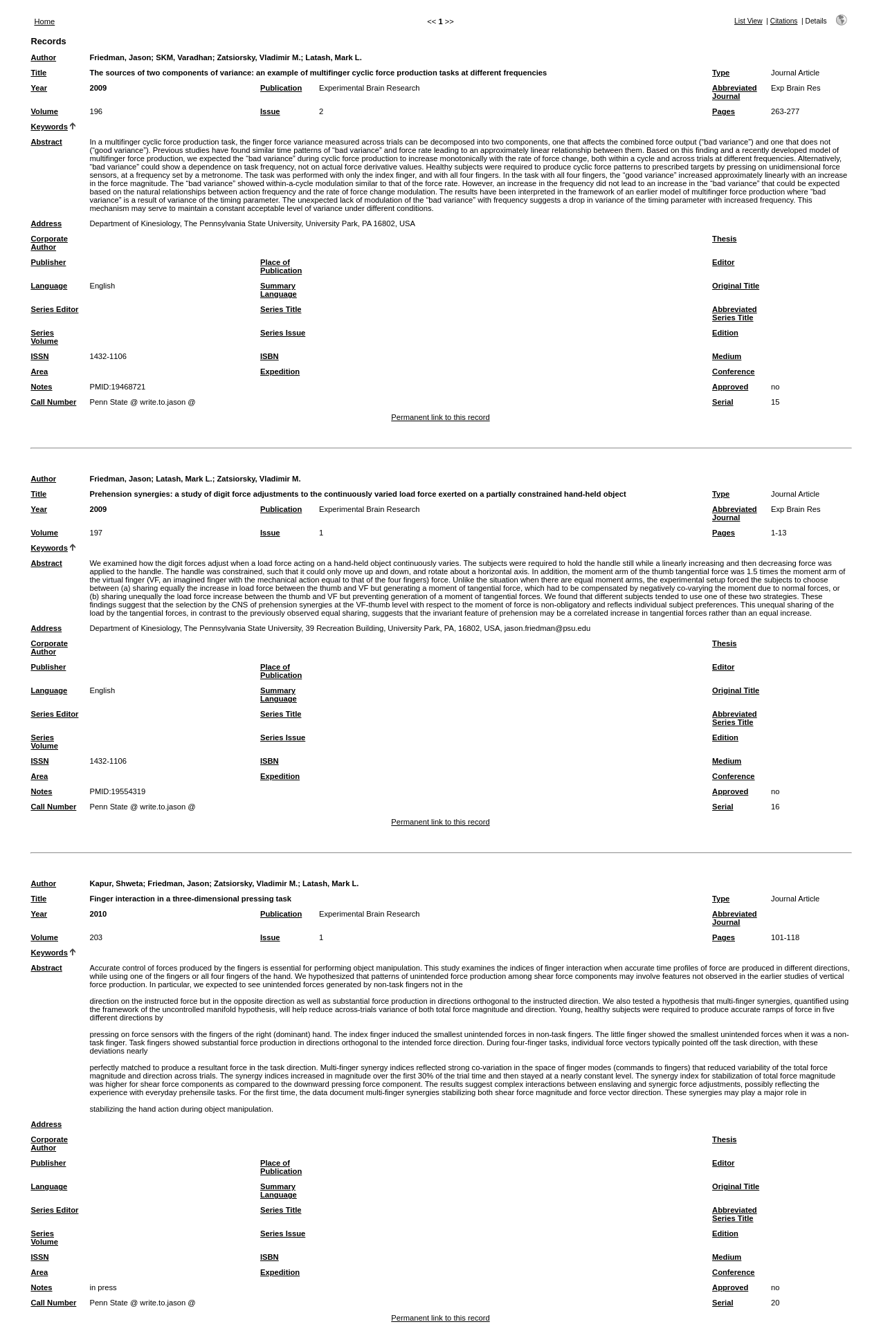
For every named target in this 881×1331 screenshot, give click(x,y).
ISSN (39, 356)
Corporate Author (48, 243)
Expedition (280, 371)
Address (46, 223)
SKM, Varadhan (184, 57)
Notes (41, 387)
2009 (98, 88)
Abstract (46, 142)
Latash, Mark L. (333, 57)
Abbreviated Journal (734, 92)
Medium (726, 356)
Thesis (724, 239)
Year (38, 88)
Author (43, 57)
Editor (723, 262)
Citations (784, 21)
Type (720, 72)
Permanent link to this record (440, 417)
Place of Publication (281, 266)
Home (44, 21)
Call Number (53, 402)
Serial (722, 402)
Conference (733, 371)
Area (39, 371)
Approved (730, 387)
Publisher (48, 262)
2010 (98, 914)
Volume (44, 111)
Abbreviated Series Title (734, 313)
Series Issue (282, 333)
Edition (725, 333)
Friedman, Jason (120, 57)
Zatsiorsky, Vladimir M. (258, 57)
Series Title (281, 309)
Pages (723, 111)
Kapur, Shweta (116, 883)
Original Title (735, 286)
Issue (270, 111)
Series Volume (44, 337)
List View (748, 21)
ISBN (269, 356)
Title (38, 72)
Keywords (48, 126)
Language (48, 286)
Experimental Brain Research (369, 88)
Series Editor (54, 309)
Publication (281, 88)
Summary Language (278, 290)
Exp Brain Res (796, 88)
